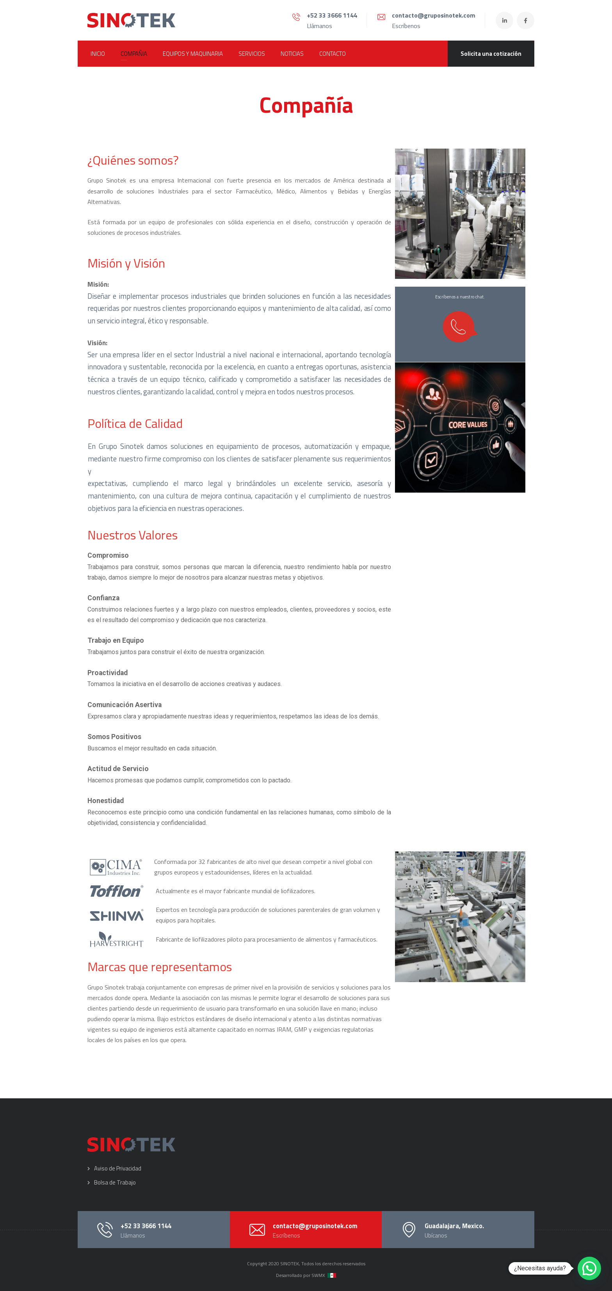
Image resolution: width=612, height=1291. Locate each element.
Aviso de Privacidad (117, 1168)
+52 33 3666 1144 (332, 15)
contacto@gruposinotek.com (433, 15)
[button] (589, 1268)
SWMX (318, 1275)
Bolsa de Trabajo (115, 1182)
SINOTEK (289, 1263)
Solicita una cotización (491, 53)
